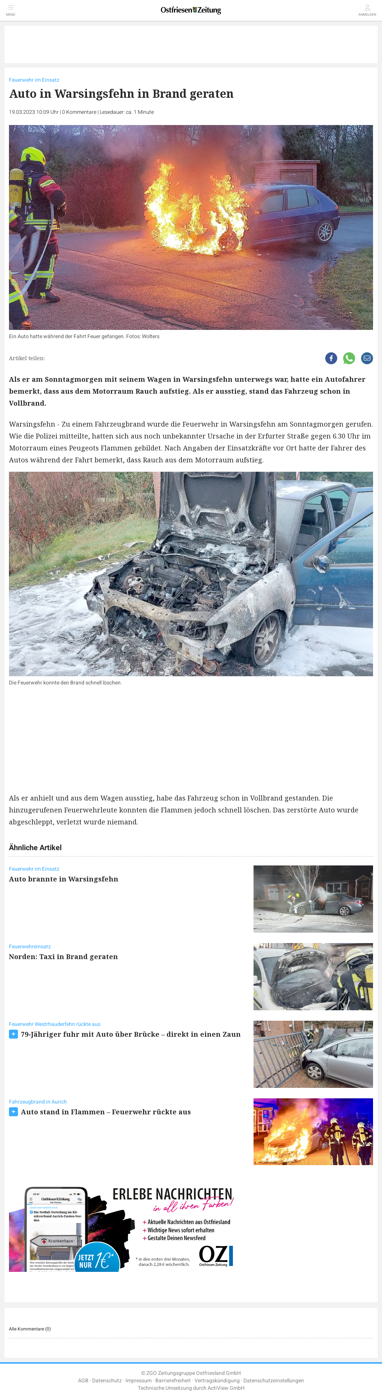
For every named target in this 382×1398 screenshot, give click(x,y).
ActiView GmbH (226, 1388)
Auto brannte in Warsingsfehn (63, 878)
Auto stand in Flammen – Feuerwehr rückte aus (106, 1111)
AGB (83, 1381)
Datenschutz (107, 1381)
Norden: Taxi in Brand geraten (63, 956)
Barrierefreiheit (173, 1381)
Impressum (138, 1381)
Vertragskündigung (217, 1381)
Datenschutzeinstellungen (273, 1381)
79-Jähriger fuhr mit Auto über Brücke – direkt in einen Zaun (131, 1034)
